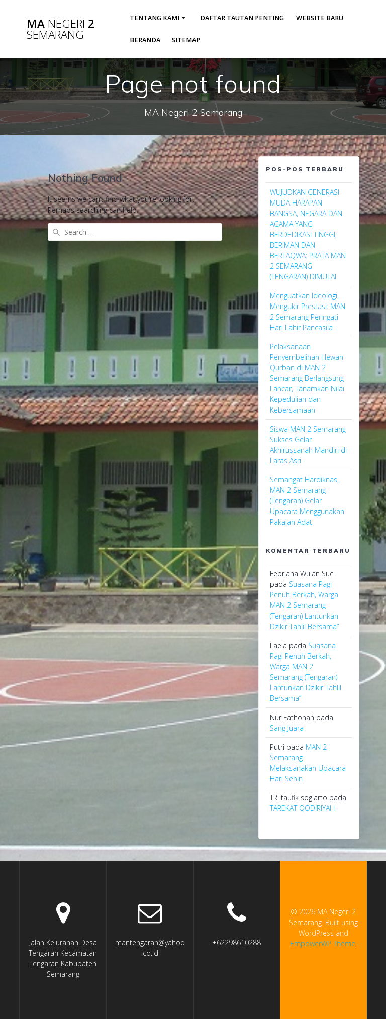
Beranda (145, 40)
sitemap (186, 40)
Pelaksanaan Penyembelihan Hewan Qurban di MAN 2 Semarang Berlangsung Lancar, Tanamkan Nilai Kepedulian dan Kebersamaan (307, 378)
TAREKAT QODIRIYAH (302, 808)
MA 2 (60, 29)
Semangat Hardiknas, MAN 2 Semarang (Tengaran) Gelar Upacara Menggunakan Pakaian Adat (307, 501)
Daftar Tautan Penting (242, 18)
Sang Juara (287, 728)
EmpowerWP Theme (322, 943)
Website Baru (319, 18)
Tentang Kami (154, 18)
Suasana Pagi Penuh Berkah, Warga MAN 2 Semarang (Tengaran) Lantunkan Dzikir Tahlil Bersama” (304, 605)
